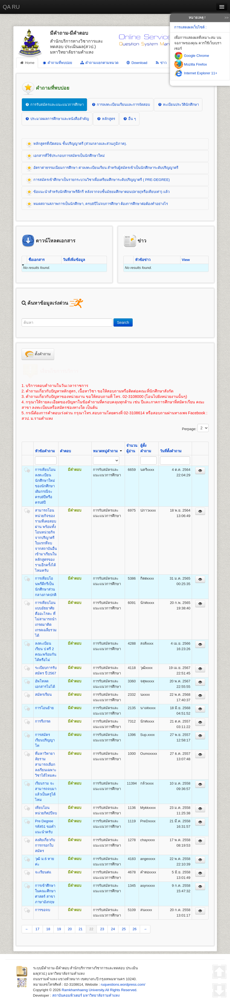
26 (134, 929)
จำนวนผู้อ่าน (131, 448)
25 (124, 929)
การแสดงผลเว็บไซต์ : (190, 27)
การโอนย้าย (44, 708)
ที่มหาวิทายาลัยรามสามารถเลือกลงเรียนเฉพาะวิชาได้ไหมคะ (46, 764)
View (186, 260)
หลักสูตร (106, 119)
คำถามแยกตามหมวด (99, 63)
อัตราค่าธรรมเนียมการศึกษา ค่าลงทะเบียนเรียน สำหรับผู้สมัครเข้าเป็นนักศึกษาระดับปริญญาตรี (102, 168)
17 (37, 929)
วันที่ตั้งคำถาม (171, 451)
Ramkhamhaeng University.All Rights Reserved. (99, 990)
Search (123, 322)
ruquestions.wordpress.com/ (123, 984)
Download (136, 63)
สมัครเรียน (43, 694)
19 (59, 929)
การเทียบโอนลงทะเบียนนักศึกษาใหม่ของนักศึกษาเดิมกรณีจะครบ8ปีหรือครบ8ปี (45, 486)
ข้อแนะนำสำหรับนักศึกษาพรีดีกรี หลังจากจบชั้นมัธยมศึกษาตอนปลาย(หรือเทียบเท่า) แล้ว (98, 192)
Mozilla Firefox (190, 64)
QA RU (11, 7)
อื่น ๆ (129, 119)
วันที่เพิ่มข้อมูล (74, 260)
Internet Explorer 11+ (195, 73)
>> (227, 18)
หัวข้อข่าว (142, 260)
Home (27, 63)
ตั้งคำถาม (38, 354)
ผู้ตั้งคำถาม (145, 448)
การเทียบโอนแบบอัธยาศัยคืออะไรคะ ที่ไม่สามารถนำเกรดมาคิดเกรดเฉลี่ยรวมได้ (46, 619)
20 (70, 929)
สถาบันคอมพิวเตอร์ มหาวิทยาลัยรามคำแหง (86, 995)
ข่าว (161, 63)
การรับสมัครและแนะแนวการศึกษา (54, 104)
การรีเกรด (42, 721)
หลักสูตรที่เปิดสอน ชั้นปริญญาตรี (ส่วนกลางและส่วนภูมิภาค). (76, 144)
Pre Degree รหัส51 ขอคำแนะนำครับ (45, 826)
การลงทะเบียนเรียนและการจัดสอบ (120, 104)
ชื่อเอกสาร (36, 260)
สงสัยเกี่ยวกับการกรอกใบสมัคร (45, 845)
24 (113, 929)
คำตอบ (65, 451)
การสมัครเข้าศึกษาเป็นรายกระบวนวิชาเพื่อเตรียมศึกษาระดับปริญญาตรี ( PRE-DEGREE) (98, 180)
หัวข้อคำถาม (45, 451)
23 (102, 929)
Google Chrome (191, 56)
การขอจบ (42, 910)
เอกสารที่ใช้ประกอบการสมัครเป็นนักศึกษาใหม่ (65, 156)
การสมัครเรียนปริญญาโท (45, 740)
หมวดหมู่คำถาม (107, 451)
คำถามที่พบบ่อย (57, 62)
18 (48, 929)
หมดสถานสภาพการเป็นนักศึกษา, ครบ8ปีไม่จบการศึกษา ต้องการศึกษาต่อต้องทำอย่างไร (97, 204)
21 (80, 929)
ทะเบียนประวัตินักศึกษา (178, 104)
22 (91, 929)
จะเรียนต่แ (43, 872)
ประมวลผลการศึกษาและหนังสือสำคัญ (57, 119)
